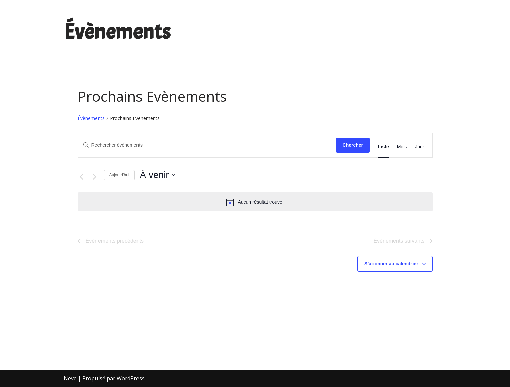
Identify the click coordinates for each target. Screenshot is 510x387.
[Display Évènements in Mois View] (402, 147)
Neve (70, 378)
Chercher (353, 145)
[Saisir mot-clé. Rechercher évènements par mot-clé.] (207, 145)
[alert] (255, 201)
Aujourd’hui (119, 175)
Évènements (91, 118)
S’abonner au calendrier (391, 263)
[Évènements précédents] (82, 177)
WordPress (131, 378)
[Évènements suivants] (95, 177)
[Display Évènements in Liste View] (383, 147)
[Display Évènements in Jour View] (419, 147)
